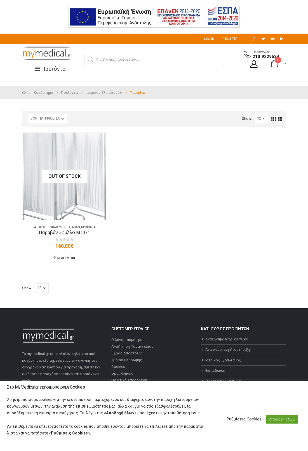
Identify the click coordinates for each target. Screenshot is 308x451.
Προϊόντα (88, 227)
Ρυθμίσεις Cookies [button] (244, 419)
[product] (64, 176)
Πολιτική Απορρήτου (129, 380)
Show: (247, 118)
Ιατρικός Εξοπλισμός (49, 227)
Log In (209, 39)
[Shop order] (47, 118)
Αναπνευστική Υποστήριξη (227, 349)
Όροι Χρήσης (122, 373)
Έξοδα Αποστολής (127, 353)
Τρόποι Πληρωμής (126, 360)
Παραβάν (73, 227)
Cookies (118, 366)
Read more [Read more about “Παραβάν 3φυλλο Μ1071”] (66, 258)
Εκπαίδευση (215, 370)
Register (230, 39)
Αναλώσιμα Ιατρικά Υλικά (226, 339)
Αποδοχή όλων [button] (281, 419)
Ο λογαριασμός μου (127, 340)
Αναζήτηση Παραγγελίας (132, 346)
